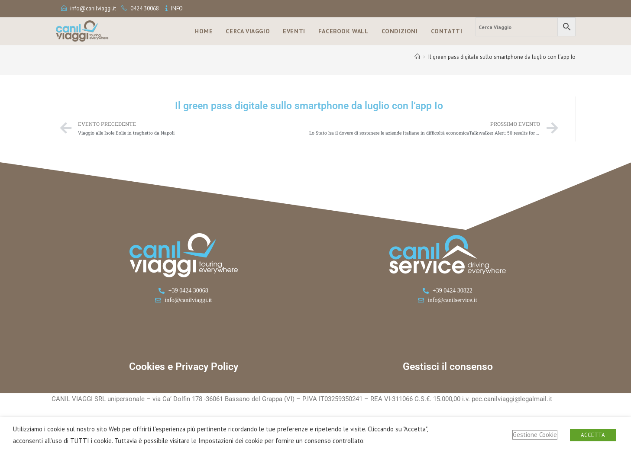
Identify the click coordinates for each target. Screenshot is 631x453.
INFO (177, 8)
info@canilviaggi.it (93, 8)
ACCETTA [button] (593, 435)
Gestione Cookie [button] (535, 435)
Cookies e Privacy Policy (183, 367)
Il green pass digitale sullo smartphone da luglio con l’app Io (502, 57)
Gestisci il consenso (448, 367)
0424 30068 (144, 8)
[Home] (417, 57)
